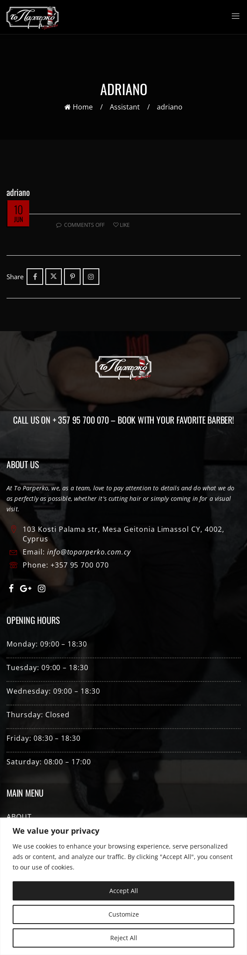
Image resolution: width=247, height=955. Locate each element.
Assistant (125, 107)
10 (18, 209)
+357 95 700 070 (80, 565)
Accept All (123, 891)
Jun (18, 219)
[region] (123, 886)
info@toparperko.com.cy (89, 552)
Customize (123, 914)
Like (121, 225)
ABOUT (19, 817)
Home (78, 107)
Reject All (123, 938)
